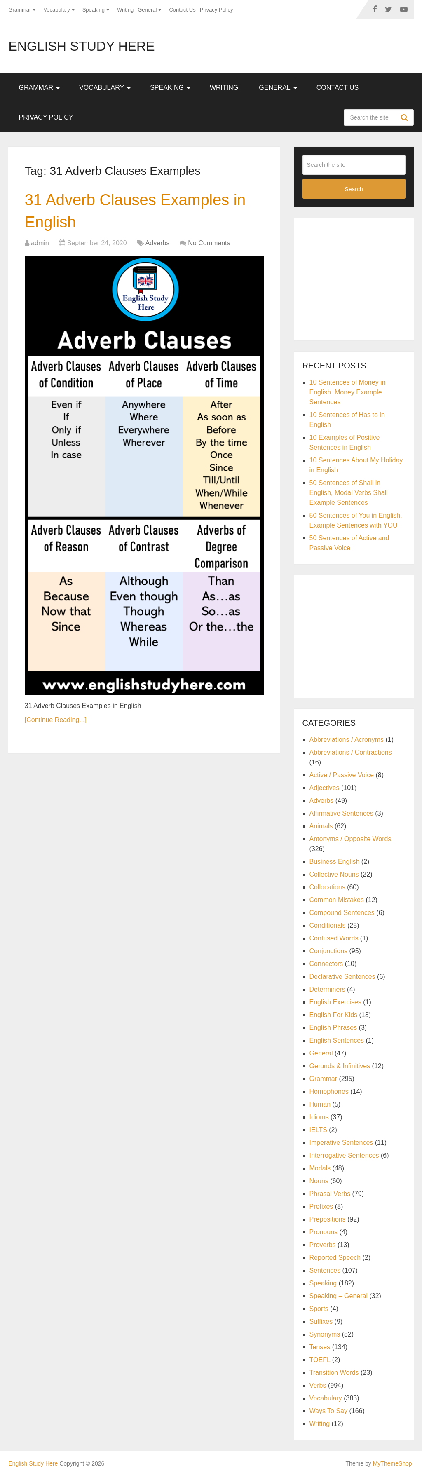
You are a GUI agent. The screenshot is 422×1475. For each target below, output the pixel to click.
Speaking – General (338, 1295)
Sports (318, 1308)
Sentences (325, 1270)
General (147, 10)
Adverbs (157, 242)
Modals (320, 1168)
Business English (334, 861)
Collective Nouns (334, 874)
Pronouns (323, 1232)
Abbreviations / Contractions (350, 752)
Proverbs (322, 1244)
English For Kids (333, 1014)
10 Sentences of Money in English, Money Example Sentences (347, 392)
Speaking (93, 10)
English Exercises (335, 1002)
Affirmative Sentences (341, 813)
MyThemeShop (392, 1463)
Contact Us (182, 10)
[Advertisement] (362, 277)
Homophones (329, 1091)
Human (320, 1104)
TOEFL (320, 1359)
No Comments (209, 242)
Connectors (326, 963)
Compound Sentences (342, 912)
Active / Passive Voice (341, 775)
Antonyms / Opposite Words (350, 838)
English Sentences (336, 1040)
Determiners (327, 989)
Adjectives (324, 787)
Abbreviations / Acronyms (346, 739)
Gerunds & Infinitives (339, 1065)
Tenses (320, 1347)
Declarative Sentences (342, 976)
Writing (125, 10)
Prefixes (321, 1206)
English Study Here (81, 46)
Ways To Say (328, 1410)
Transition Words (334, 1372)
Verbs (317, 1385)
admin (40, 242)
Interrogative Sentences (344, 1155)
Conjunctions (328, 950)
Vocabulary (56, 10)
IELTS (318, 1129)
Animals (321, 826)
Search (405, 117)
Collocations (327, 887)
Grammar (19, 10)
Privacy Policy (216, 10)
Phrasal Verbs (330, 1193)
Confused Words (334, 938)
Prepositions (327, 1219)
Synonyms (324, 1334)
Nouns (318, 1180)
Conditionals (327, 925)
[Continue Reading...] (56, 719)
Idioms (319, 1117)
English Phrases (333, 1027)
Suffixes (321, 1321)
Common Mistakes (336, 899)
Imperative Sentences (341, 1142)
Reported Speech (335, 1257)
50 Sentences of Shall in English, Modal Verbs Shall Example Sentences (348, 492)
